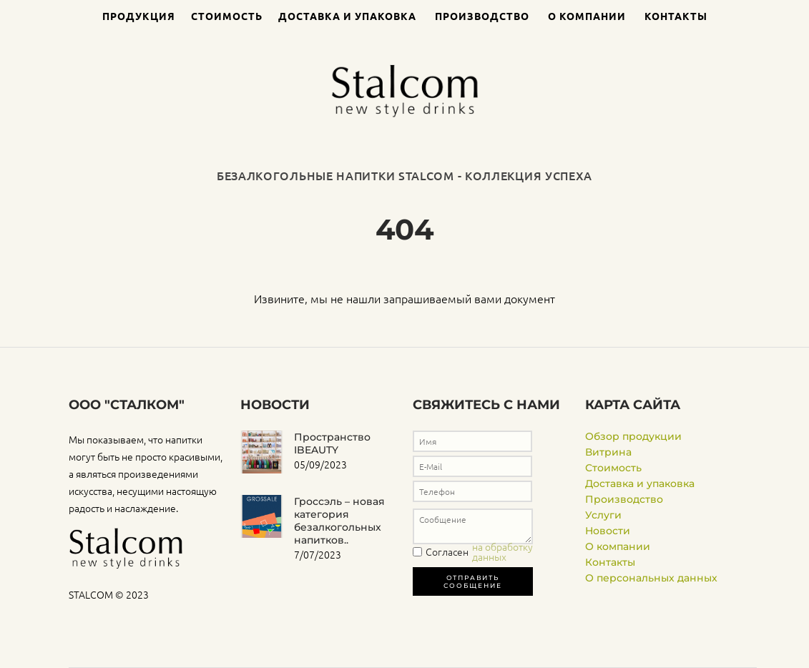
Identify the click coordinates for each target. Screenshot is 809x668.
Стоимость (227, 15)
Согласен (497, 551)
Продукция (138, 15)
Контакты (675, 15)
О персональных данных (651, 577)
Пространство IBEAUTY (332, 443)
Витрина (608, 452)
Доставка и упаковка (347, 15)
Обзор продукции (633, 436)
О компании (587, 15)
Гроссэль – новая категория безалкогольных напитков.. (339, 520)
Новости (607, 530)
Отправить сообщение (472, 581)
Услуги (603, 515)
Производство (482, 15)
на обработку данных (502, 551)
